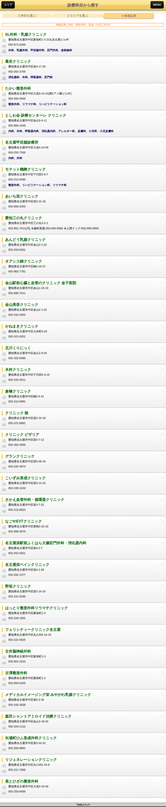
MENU (157, 4)
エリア (8, 4)
